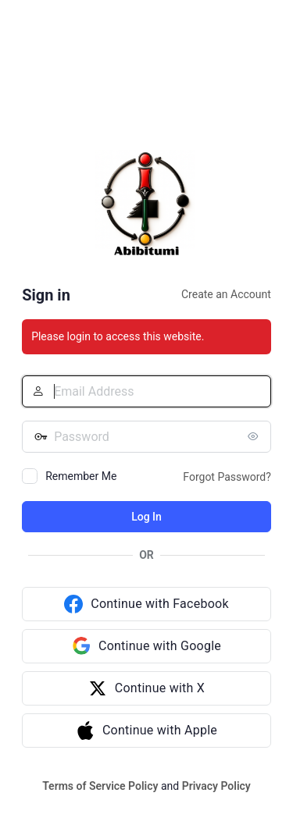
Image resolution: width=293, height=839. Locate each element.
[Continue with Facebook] (146, 604)
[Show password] (255, 436)
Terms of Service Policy (100, 786)
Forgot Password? (227, 477)
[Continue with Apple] (146, 730)
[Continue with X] (146, 688)
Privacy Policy (216, 786)
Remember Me (80, 476)
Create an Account (226, 294)
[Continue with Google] (146, 646)
